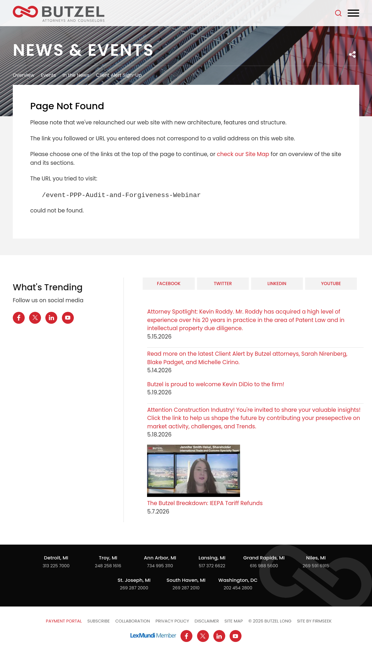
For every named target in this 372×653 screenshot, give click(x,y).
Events (48, 75)
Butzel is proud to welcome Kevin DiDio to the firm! (216, 384)
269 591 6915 (316, 566)
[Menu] (353, 13)
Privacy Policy (172, 621)
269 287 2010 (186, 588)
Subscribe (98, 621)
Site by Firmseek (314, 621)
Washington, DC (237, 580)
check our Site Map (243, 154)
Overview (23, 75)
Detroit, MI (56, 557)
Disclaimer (207, 621)
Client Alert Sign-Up (119, 75)
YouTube (331, 283)
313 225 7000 (56, 566)
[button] (352, 54)
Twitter (223, 283)
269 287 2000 (134, 588)
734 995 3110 (160, 566)
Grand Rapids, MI (264, 557)
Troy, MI (108, 557)
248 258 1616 (108, 566)
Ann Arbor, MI (160, 557)
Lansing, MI (211, 557)
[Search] (338, 13)
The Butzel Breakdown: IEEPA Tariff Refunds (204, 503)
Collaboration (132, 621)
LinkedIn (276, 283)
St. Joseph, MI (134, 580)
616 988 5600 (264, 566)
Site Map (233, 621)
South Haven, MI (186, 580)
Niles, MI (316, 557)
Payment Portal (64, 621)
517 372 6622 (212, 566)
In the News (75, 75)
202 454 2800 (237, 588)
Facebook (168, 283)
